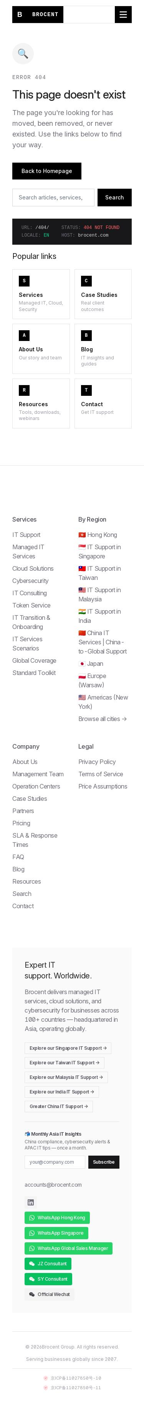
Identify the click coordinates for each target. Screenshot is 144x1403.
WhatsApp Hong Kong (57, 1217)
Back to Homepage (47, 171)
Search (114, 197)
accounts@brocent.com (53, 1184)
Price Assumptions (102, 786)
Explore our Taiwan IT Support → (64, 1062)
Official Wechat (49, 1294)
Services (24, 519)
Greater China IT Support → (59, 1106)
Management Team (38, 774)
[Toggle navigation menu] (123, 14)
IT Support (26, 534)
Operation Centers (36, 786)
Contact (22, 906)
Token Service (31, 605)
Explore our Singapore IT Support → (68, 1048)
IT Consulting (29, 593)
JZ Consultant (48, 1263)
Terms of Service (101, 774)
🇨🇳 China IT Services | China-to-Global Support (102, 642)
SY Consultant (48, 1279)
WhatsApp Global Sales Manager (68, 1248)
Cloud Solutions (33, 568)
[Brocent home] (37, 14)
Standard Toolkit (34, 673)
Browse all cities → (102, 719)
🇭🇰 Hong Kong (98, 534)
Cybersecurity (30, 581)
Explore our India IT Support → (62, 1092)
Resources (26, 881)
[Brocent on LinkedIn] (31, 1202)
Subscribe (104, 1162)
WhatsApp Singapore (56, 1233)
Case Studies (29, 798)
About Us (25, 762)
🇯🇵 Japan (90, 663)
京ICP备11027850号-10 (72, 1378)
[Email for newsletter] (55, 1162)
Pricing (21, 823)
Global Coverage (34, 660)
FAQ (18, 857)
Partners (23, 811)
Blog (18, 869)
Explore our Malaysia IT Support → (66, 1077)
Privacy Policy (97, 762)
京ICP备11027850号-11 (72, 1387)
